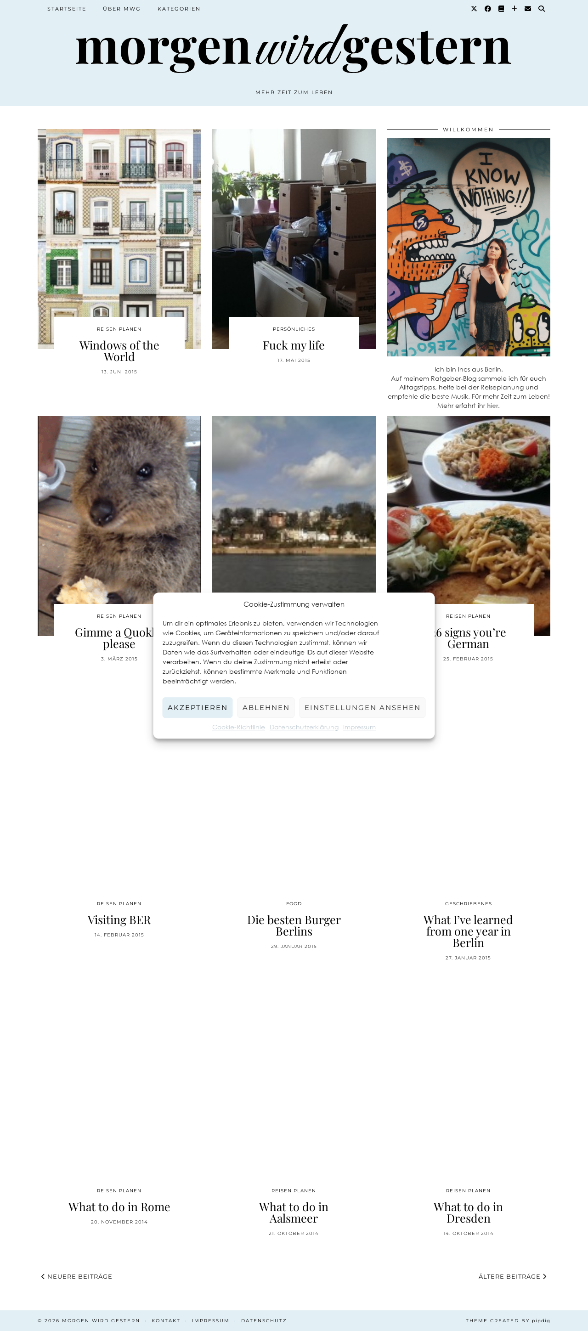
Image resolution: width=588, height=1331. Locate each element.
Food (294, 904)
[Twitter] (474, 8)
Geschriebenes (468, 904)
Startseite (66, 9)
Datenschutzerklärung (304, 727)
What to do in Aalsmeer (293, 1212)
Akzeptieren (198, 707)
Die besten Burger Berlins (294, 925)
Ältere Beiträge (513, 1276)
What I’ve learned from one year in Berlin (468, 931)
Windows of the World (119, 350)
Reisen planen (119, 329)
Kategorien (179, 9)
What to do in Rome (119, 1206)
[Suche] (542, 8)
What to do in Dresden (468, 1212)
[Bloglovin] (514, 8)
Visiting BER (119, 919)
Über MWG (122, 9)
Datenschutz (264, 1321)
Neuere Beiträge (77, 1276)
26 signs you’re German (468, 637)
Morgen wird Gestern (101, 1321)
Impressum (359, 727)
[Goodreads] (501, 8)
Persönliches (294, 329)
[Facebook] (488, 8)
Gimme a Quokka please (119, 637)
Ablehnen (266, 707)
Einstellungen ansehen (363, 707)
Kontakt (166, 1321)
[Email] (528, 8)
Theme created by (508, 1321)
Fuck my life (294, 344)
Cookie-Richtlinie (238, 727)
